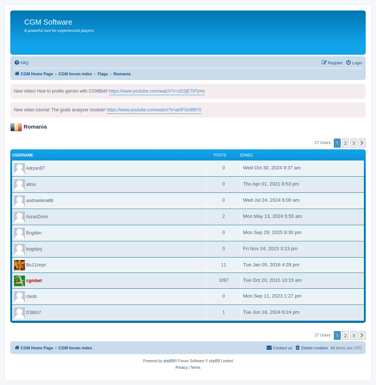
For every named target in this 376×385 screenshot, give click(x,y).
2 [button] (345, 143)
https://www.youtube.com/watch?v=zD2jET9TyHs (157, 91)
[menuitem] (21, 62)
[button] (362, 142)
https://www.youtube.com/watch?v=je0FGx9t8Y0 (154, 109)
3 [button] (353, 143)
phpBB (168, 361)
